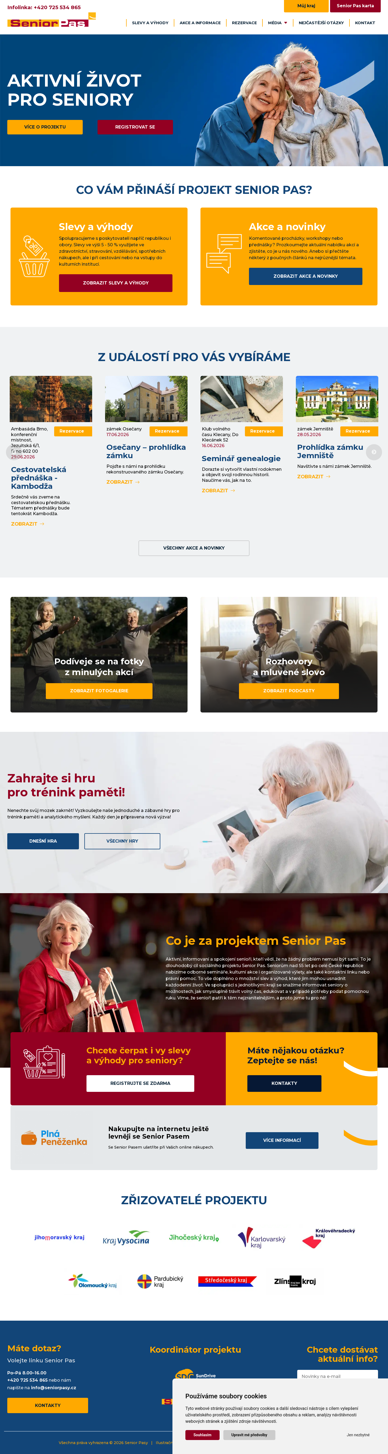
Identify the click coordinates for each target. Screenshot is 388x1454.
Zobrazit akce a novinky (305, 276)
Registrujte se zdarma (140, 1083)
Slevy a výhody (150, 22)
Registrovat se (135, 127)
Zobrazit (27, 524)
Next (374, 452)
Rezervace (244, 22)
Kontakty (284, 1083)
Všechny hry (122, 841)
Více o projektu (45, 127)
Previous (14, 452)
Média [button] (277, 22)
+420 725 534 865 (57, 7)
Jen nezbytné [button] (358, 1435)
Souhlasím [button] (202, 1435)
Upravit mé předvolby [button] (249, 1435)
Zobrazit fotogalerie (99, 690)
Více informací (282, 1140)
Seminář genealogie (241, 458)
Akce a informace (200, 22)
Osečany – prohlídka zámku (146, 451)
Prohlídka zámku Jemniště (330, 451)
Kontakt (365, 22)
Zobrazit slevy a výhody (116, 283)
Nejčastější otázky (321, 22)
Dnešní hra (43, 841)
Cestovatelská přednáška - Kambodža (38, 478)
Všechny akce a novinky (194, 548)
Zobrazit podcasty (289, 690)
